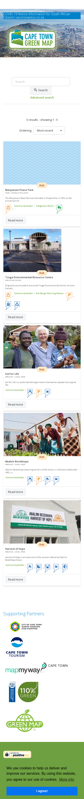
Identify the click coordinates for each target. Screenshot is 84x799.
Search (41, 90)
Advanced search (42, 97)
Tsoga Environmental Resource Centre (29, 277)
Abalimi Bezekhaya (16, 461)
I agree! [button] (42, 791)
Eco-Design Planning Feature (50, 293)
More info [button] (66, 779)
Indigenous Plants (45, 206)
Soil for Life (12, 373)
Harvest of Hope (15, 548)
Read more (15, 220)
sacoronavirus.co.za (29, 17)
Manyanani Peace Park (19, 190)
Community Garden (23, 206)
